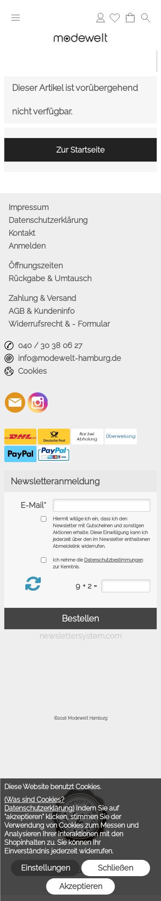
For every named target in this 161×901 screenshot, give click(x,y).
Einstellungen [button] (45, 867)
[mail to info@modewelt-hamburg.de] (15, 402)
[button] (15, 17)
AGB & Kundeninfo (42, 310)
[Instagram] (38, 402)
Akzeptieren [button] (80, 886)
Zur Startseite (80, 149)
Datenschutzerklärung (48, 220)
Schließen (115, 867)
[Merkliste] (114, 17)
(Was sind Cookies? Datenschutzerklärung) (39, 804)
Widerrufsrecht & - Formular (59, 323)
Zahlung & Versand (42, 298)
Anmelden (100, 17)
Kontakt (22, 232)
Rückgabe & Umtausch (50, 278)
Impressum (29, 207)
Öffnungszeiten (36, 265)
